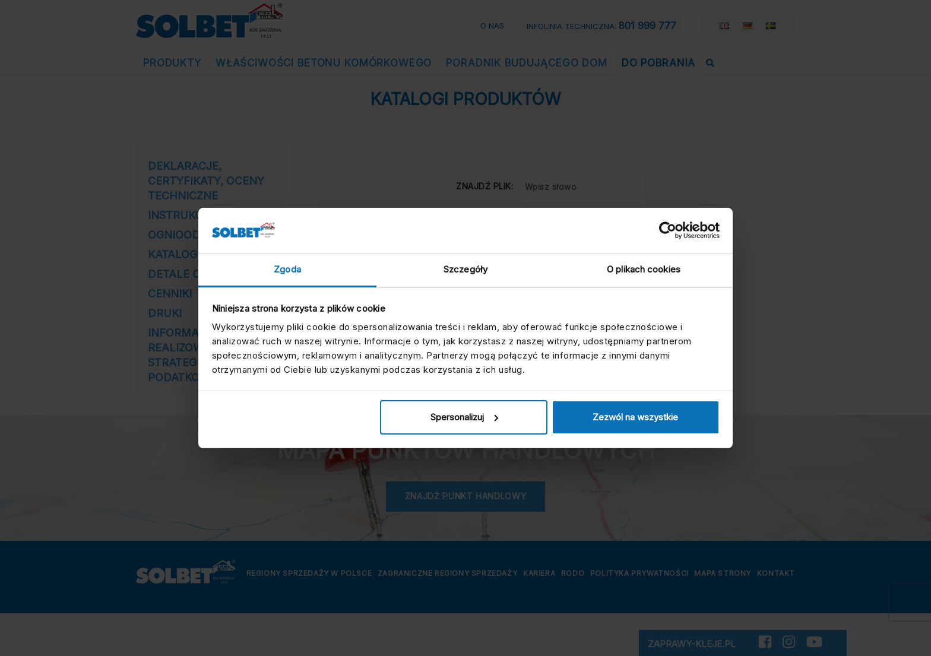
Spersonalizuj (464, 417)
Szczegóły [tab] (465, 269)
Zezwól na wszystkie (635, 417)
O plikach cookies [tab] (643, 269)
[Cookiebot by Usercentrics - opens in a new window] (668, 230)
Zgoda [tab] (287, 269)
